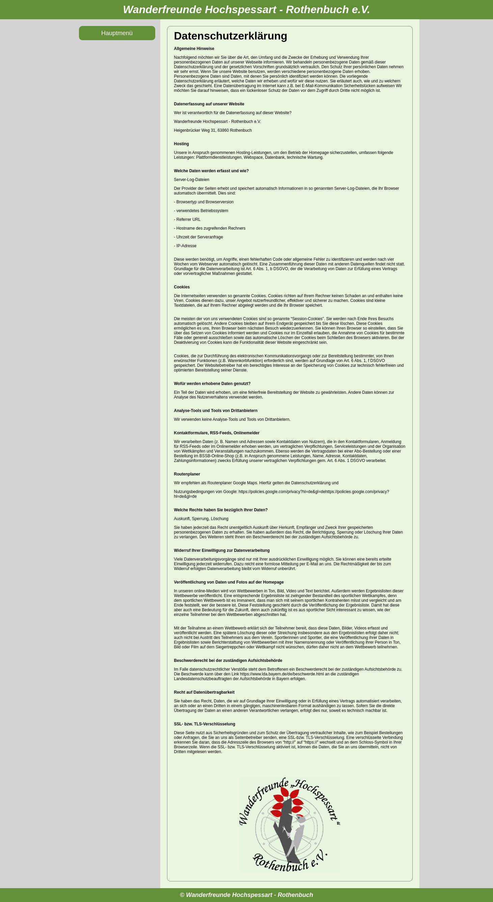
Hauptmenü (117, 33)
